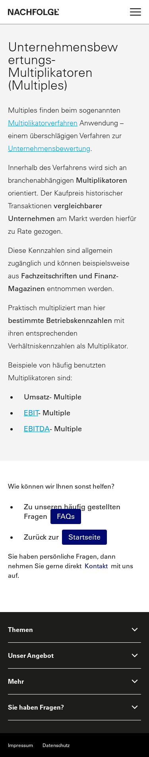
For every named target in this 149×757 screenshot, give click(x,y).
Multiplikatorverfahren (42, 122)
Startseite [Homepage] (84, 537)
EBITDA (37, 428)
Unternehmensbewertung (49, 148)
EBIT (31, 413)
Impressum (20, 745)
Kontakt (96, 566)
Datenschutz (56, 745)
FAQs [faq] (66, 516)
